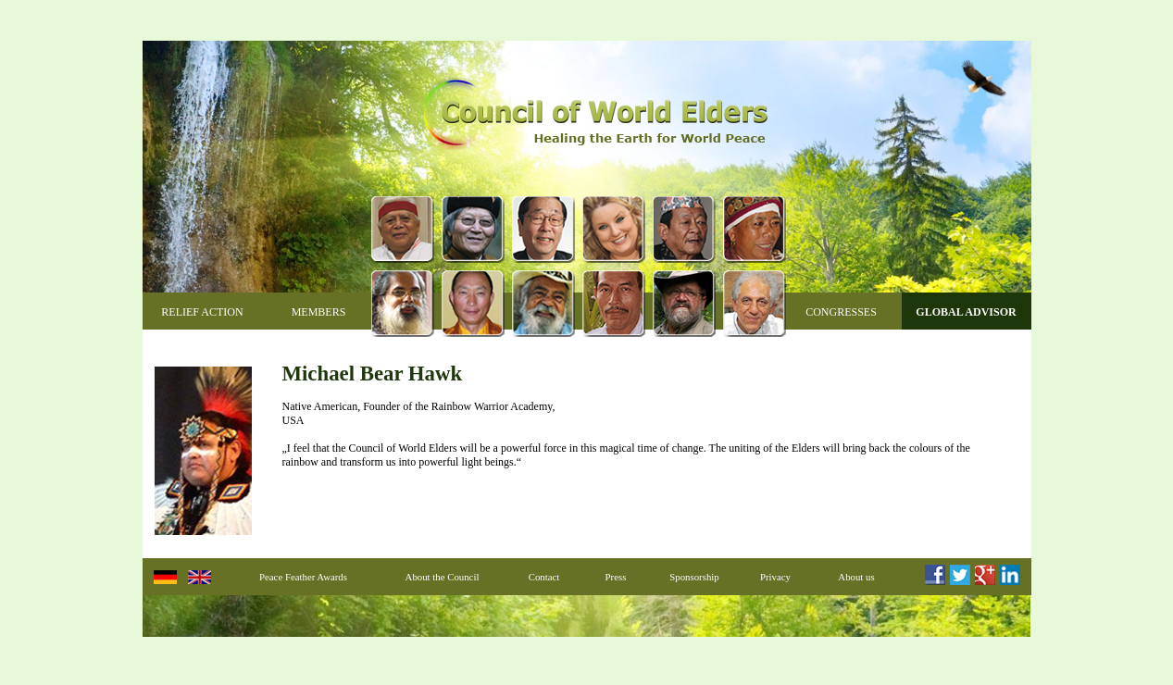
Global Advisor (966, 311)
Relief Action (202, 311)
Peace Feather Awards (303, 576)
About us (856, 576)
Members (319, 311)
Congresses (841, 311)
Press (616, 576)
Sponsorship (693, 576)
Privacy (775, 576)
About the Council (443, 576)
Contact (544, 576)
